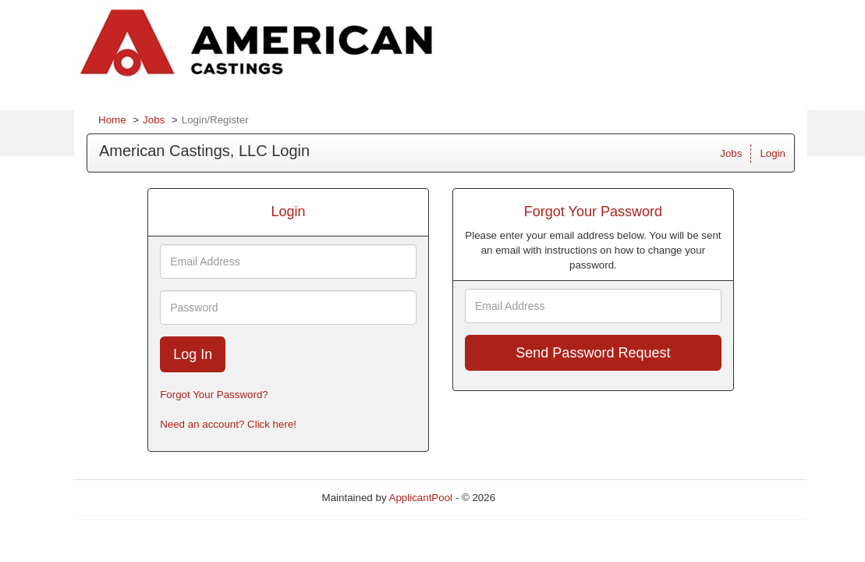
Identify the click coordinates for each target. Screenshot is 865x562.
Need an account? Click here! (228, 424)
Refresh (541, 497)
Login (772, 153)
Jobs (154, 120)
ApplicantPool (421, 497)
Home (112, 120)
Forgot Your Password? (214, 394)
